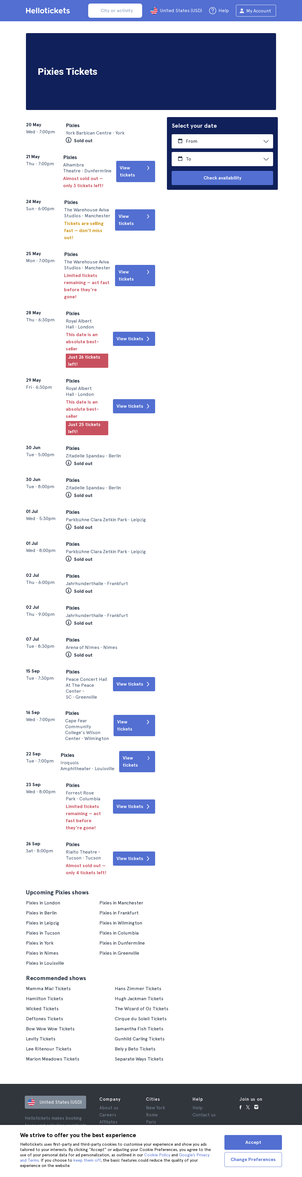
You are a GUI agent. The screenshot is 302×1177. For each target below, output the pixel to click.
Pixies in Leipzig (42, 923)
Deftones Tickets (44, 1018)
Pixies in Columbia (119, 933)
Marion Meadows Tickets (52, 1059)
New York (155, 1107)
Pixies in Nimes (42, 953)
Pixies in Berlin (41, 913)
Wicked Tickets (42, 1008)
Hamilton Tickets (44, 998)
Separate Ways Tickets (139, 1059)
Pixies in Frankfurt (119, 913)
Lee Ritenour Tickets (48, 1049)
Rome (152, 1115)
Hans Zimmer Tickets (138, 988)
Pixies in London (43, 903)
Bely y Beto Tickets (135, 1049)
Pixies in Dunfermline (122, 943)
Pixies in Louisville (45, 963)
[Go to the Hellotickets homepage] (49, 10)
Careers (107, 1115)
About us (108, 1107)
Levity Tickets (40, 1039)
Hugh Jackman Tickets (139, 998)
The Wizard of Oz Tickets (141, 1008)
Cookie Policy (157, 1154)
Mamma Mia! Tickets (48, 988)
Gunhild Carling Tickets (140, 1039)
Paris (151, 1122)
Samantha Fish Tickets (139, 1029)
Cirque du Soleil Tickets (141, 1018)
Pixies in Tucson (43, 933)
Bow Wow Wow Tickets (50, 1029)
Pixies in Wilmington (120, 923)
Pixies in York (39, 943)
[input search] (115, 11)
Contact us (204, 1115)
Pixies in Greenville (119, 953)
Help (198, 1107)
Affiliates (108, 1122)
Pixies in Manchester (121, 903)
